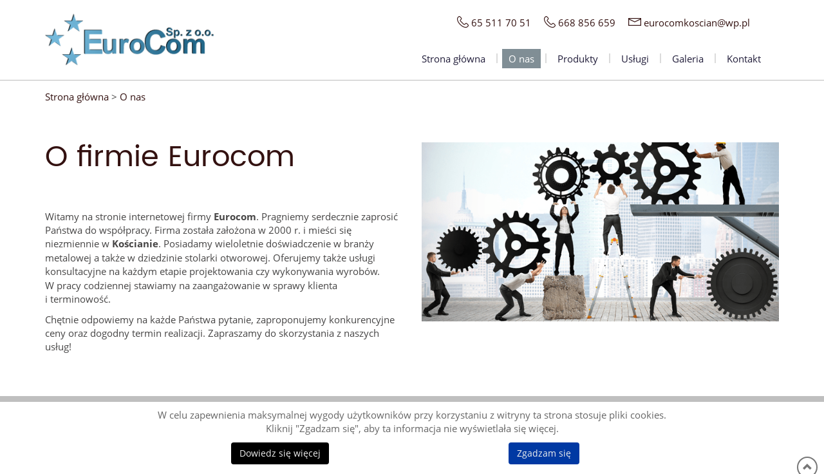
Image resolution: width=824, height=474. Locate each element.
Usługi (635, 58)
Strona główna (453, 58)
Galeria (688, 58)
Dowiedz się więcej (280, 453)
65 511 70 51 (501, 22)
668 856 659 (586, 22)
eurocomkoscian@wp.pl (697, 22)
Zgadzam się (544, 453)
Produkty (577, 58)
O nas (521, 58)
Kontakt (744, 58)
